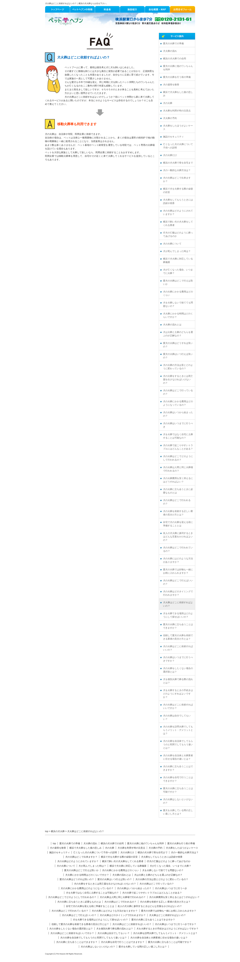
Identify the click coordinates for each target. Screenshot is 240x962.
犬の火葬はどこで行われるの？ (177, 502)
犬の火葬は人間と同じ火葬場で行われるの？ (178, 469)
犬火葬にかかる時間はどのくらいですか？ (178, 315)
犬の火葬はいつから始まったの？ (178, 414)
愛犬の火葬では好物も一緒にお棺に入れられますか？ (178, 571)
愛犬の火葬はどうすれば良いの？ (178, 345)
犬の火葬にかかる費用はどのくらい (178, 293)
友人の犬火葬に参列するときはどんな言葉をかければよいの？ (178, 536)
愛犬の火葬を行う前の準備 (177, 77)
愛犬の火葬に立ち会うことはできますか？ (178, 626)
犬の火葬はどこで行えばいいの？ (178, 582)
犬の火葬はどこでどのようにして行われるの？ (178, 458)
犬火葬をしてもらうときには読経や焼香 (178, 201)
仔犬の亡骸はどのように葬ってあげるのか (178, 234)
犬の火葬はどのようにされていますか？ (178, 212)
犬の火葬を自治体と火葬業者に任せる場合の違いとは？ (178, 757)
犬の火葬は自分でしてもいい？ (177, 717)
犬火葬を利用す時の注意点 (177, 110)
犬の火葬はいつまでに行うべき (178, 425)
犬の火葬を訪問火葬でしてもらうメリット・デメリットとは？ (178, 730)
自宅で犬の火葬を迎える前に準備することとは (178, 524)
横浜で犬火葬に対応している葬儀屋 (178, 260)
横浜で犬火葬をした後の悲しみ (178, 94)
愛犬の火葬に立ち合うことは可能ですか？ (178, 790)
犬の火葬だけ (170, 155)
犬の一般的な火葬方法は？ (177, 170)
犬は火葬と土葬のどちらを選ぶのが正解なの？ (178, 334)
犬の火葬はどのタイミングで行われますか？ (178, 593)
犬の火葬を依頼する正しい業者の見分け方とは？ (178, 513)
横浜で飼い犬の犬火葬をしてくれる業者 (178, 223)
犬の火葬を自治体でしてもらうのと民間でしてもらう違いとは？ (178, 744)
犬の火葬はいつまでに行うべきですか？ (178, 659)
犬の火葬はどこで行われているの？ (178, 549)
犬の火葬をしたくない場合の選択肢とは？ (178, 670)
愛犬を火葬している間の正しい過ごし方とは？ (178, 812)
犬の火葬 (167, 103)
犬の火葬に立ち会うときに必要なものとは (178, 491)
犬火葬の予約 (170, 118)
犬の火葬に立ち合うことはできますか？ (178, 768)
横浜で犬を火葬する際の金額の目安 (178, 190)
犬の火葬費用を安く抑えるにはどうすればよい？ (178, 480)
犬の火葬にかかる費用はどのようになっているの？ (178, 403)
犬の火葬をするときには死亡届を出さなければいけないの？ (178, 379)
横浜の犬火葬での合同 (174, 58)
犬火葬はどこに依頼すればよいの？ (178, 604)
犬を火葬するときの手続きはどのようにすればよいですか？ (178, 693)
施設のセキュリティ (173, 136)
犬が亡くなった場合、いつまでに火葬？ (178, 271)
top (54, 843)
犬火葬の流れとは (172, 324)
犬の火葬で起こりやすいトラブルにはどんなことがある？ (178, 447)
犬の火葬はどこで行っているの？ (178, 392)
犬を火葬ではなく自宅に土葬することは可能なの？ (178, 436)
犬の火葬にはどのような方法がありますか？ (178, 560)
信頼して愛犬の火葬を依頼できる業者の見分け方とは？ (178, 637)
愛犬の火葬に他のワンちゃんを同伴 (178, 68)
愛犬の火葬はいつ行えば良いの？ (178, 356)
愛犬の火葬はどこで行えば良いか (178, 282)
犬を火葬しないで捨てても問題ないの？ (178, 304)
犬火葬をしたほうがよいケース (178, 127)
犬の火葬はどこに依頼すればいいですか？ (178, 706)
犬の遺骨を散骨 (171, 84)
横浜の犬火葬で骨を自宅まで (178, 163)
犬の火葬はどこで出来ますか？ (177, 180)
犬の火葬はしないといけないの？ (178, 801)
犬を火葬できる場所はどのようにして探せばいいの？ (178, 615)
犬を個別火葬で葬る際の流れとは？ (178, 681)
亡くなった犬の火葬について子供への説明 (178, 146)
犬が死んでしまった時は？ (177, 251)
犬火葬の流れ (170, 51)
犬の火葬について (172, 243)
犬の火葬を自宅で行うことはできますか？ (178, 779)
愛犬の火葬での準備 (173, 43)
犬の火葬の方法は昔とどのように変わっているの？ (178, 367)
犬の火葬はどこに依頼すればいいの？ (178, 648)
